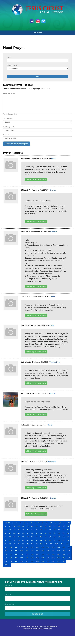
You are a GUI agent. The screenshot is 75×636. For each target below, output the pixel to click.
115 (58, 547)
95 (23, 544)
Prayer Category (8, 118)
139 (48, 554)
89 (63, 540)
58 (59, 533)
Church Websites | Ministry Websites (33, 628)
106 (11, 547)
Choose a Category (12, 65)
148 (27, 558)
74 (63, 537)
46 (5, 533)
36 (27, 530)
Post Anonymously (8, 127)
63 (14, 537)
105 (6, 547)
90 (68, 540)
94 (18, 544)
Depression (51, 461)
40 (45, 530)
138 (42, 554)
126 (48, 551)
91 (5, 544)
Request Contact (8, 135)
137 (37, 554)
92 (10, 544)
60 (68, 533)
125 (42, 551)
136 (32, 554)
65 (23, 537)
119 (11, 551)
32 (10, 530)
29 (63, 526)
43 (59, 530)
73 (59, 537)
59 (63, 533)
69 (41, 537)
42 (54, 530)
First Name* (8, 585)
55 (45, 533)
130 (69, 551)
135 (27, 554)
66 (27, 537)
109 (27, 547)
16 (5, 526)
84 (41, 540)
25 (45, 526)
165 (48, 561)
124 (37, 551)
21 (27, 526)
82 (32, 540)
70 (45, 537)
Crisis (52, 325)
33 (14, 530)
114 (53, 547)
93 (14, 544)
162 (32, 561)
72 (54, 537)
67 (32, 537)
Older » (7, 565)
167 (58, 561)
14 (64, 523)
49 (18, 533)
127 (53, 551)
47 (10, 533)
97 (32, 544)
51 (27, 533)
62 (10, 537)
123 (32, 551)
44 (63, 530)
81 (27, 540)
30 (68, 526)
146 (16, 558)
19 (18, 526)
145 (11, 558)
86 (50, 540)
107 (16, 547)
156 (69, 558)
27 (54, 526)
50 (23, 533)
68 (36, 537)
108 (21, 547)
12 (55, 523)
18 (14, 526)
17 (10, 526)
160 (21, 561)
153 (53, 558)
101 (51, 544)
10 (46, 523)
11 (51, 523)
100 (46, 544)
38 (36, 530)
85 (45, 540)
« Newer (7, 523)
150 (37, 558)
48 (14, 533)
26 (50, 526)
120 (16, 551)
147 (21, 558)
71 (50, 537)
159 (16, 561)
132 (11, 554)
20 (23, 526)
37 (32, 530)
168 (63, 561)
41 (50, 530)
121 (21, 551)
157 (6, 561)
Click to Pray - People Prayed (36, 179)
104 (67, 544)
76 (5, 540)
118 (6, 551)
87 (54, 540)
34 (18, 530)
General (53, 190)
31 (5, 530)
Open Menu (37, 33)
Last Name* (8, 595)
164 (42, 561)
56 (50, 533)
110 (32, 547)
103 (62, 544)
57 (54, 533)
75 (68, 537)
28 (59, 526)
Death (53, 158)
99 (41, 544)
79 (18, 540)
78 (14, 540)
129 (63, 551)
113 (48, 547)
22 (32, 526)
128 (58, 551)
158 (11, 561)
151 (42, 558)
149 (32, 558)
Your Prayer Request (9, 93)
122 (27, 551)
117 (69, 547)
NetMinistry (48, 628)
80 (23, 540)
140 (53, 554)
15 (69, 523)
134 (21, 554)
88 (59, 540)
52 (32, 533)
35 (23, 530)
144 (6, 558)
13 (60, 523)
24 (41, 526)
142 (63, 554)
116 (63, 547)
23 (36, 526)
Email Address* (9, 604)
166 (53, 561)
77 (10, 540)
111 (37, 547)
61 (5, 537)
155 (63, 558)
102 (56, 544)
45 (68, 530)
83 (36, 540)
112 (42, 547)
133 (16, 554)
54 (41, 533)
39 (41, 530)
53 (36, 533)
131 (6, 554)
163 (37, 561)
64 (18, 537)
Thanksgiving (54, 362)
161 (27, 561)
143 (69, 554)
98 (36, 544)
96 (27, 544)
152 (48, 558)
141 (58, 554)
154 (58, 558)
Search (9, 57)
